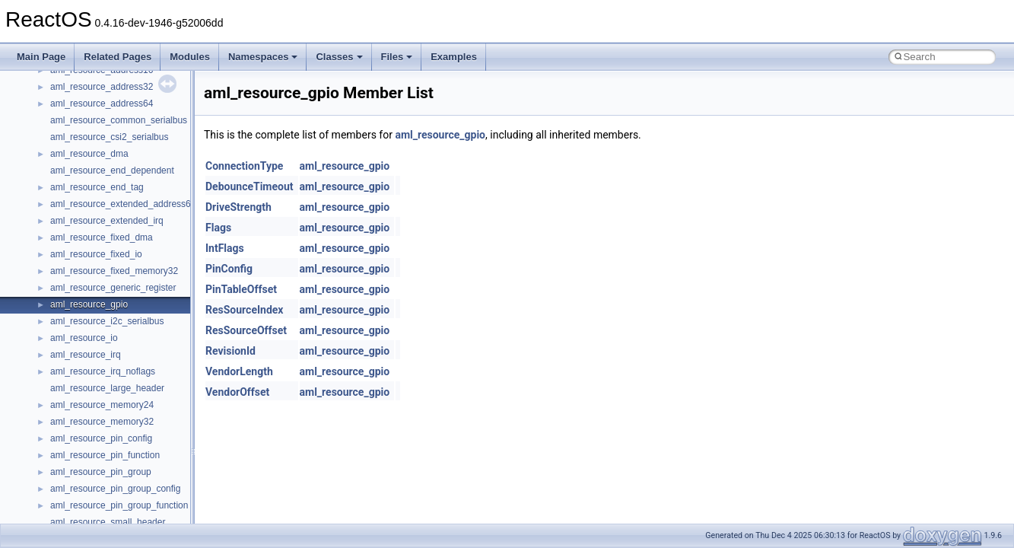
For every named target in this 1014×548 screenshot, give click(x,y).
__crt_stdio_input (84, 401)
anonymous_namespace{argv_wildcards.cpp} (142, 485)
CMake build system (67, 150)
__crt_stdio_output (88, 418)
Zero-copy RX (54, 217)
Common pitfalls (58, 166)
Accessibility (75, 451)
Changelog (48, 116)
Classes (339, 56)
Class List (58, 384)
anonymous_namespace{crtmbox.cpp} (127, 518)
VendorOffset (237, 392)
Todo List (44, 300)
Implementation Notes (70, 284)
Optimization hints (62, 267)
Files (397, 56)
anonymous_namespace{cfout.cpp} (121, 501)
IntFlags (224, 248)
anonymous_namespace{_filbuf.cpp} (123, 468)
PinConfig (229, 269)
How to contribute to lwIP (76, 133)
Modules (190, 56)
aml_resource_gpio (440, 135)
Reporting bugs (56, 200)
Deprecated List (58, 317)
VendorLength (239, 371)
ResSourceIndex (244, 310)
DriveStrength (238, 207)
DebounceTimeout (249, 186)
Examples (454, 56)
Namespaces (263, 56)
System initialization (66, 233)
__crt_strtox (74, 434)
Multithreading (54, 250)
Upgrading (47, 99)
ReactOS (32, 83)
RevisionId (230, 351)
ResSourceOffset (246, 330)
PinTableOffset (241, 289)
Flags (218, 227)
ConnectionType (244, 166)
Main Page (41, 56)
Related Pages (117, 56)
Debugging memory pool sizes (87, 183)
